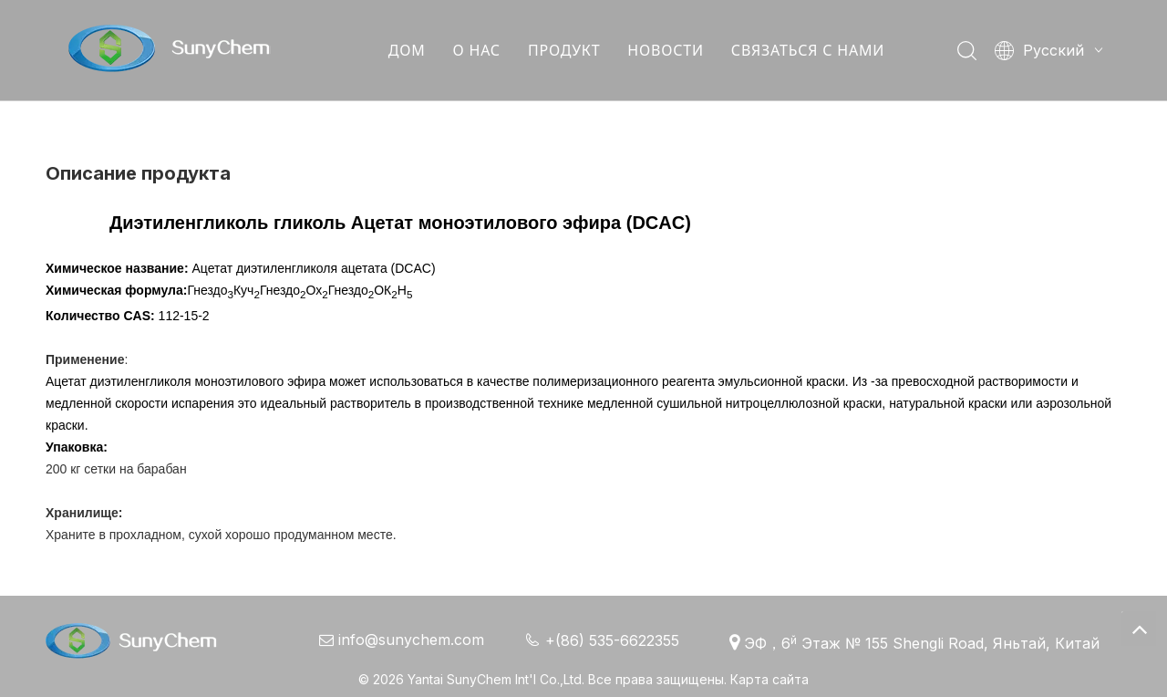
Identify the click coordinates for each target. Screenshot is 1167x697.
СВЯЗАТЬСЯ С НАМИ (806, 50)
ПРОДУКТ (563, 50)
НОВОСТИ (664, 50)
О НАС (476, 50)
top (1138, 628)
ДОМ (406, 50)
